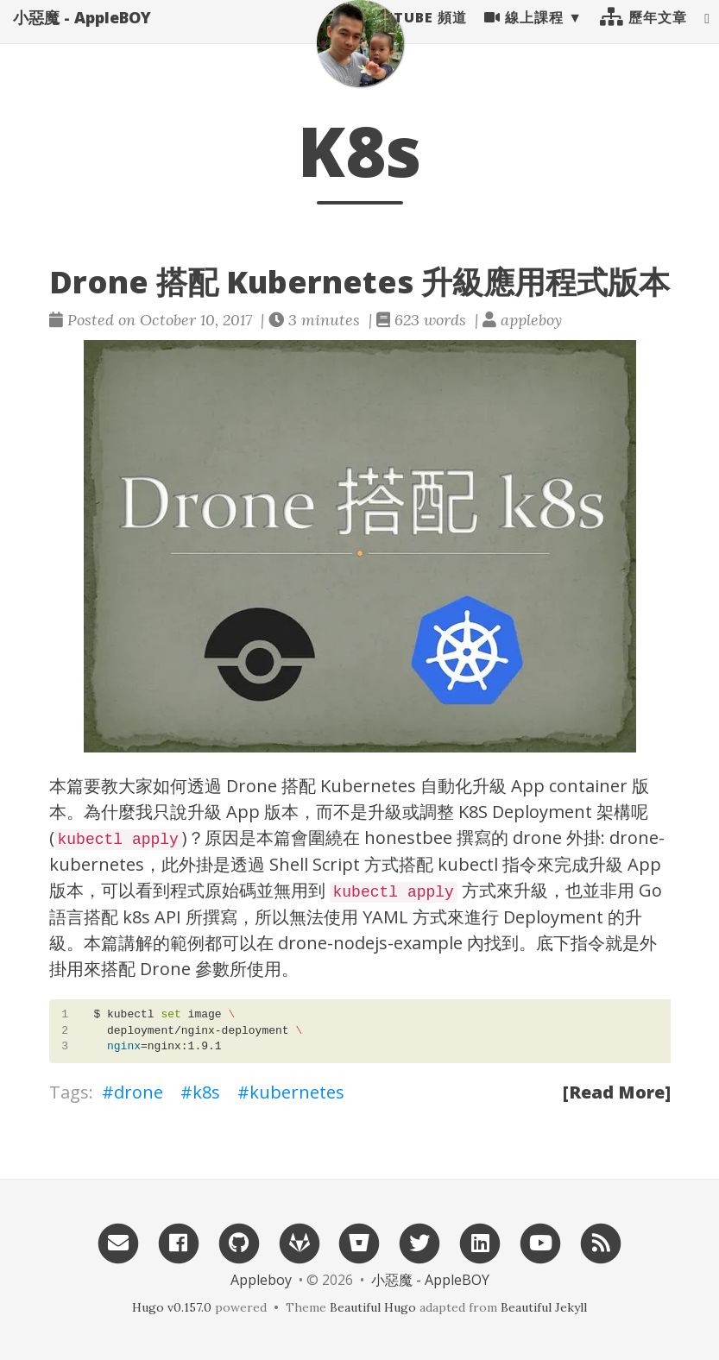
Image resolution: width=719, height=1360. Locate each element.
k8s (206, 1092)
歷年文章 (643, 34)
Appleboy (261, 1279)
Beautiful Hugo (373, 1307)
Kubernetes (368, 785)
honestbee (408, 837)
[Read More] (617, 1092)
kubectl (468, 864)
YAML (385, 917)
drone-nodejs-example (370, 942)
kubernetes (296, 1092)
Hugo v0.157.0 (171, 1307)
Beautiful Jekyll (544, 1307)
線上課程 (524, 34)
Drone (251, 785)
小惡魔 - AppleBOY (82, 34)
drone (138, 1092)
